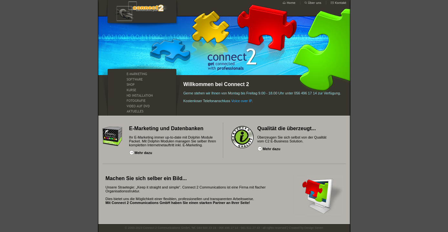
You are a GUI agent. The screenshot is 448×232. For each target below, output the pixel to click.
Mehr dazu (143, 153)
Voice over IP (241, 101)
